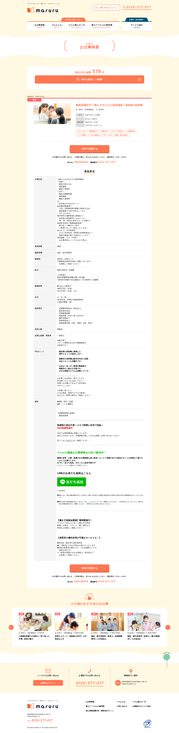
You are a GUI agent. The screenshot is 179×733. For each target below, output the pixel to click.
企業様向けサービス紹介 (142, 706)
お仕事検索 (90, 702)
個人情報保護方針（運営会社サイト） (100, 711)
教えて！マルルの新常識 (95, 706)
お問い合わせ (122, 706)
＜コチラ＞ (69, 440)
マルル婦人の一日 (139, 702)
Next (167, 627)
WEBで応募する (89, 148)
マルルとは (121, 702)
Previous (11, 627)
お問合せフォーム (48, 683)
